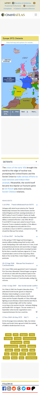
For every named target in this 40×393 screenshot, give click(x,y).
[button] (6, 113)
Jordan (24, 350)
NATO (22, 354)
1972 (15, 335)
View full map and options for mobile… (20, 42)
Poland (6, 358)
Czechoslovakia (29, 338)
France (22, 346)
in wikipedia (37, 231)
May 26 (14, 354)
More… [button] (34, 112)
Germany (31, 346)
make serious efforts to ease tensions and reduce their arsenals (20, 179)
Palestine (31, 354)
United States (31, 358)
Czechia (18, 338)
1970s (8, 335)
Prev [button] (15, 112)
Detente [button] (8, 162)
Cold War (8, 338)
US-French (9, 188)
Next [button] (24, 112)
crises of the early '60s (16, 167)
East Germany (16, 342)
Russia (14, 358)
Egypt (26, 342)
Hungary (9, 350)
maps (32, 350)
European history (11, 346)
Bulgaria (24, 335)
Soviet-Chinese (9, 191)
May (6, 354)
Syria (21, 358)
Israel (17, 350)
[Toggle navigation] (36, 15)
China (32, 335)
